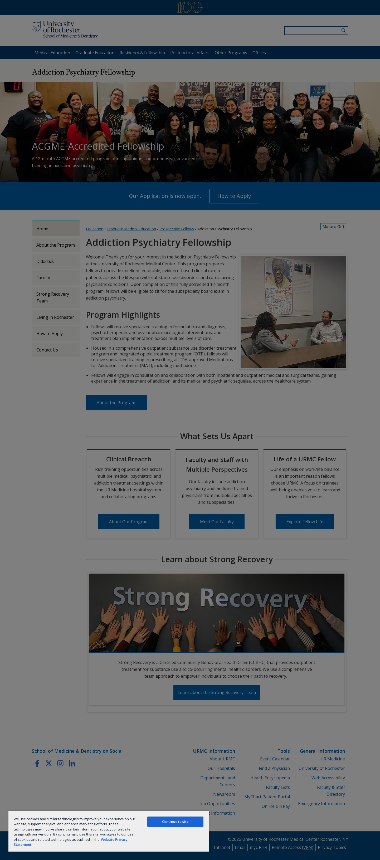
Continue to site (175, 821)
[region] (108, 831)
